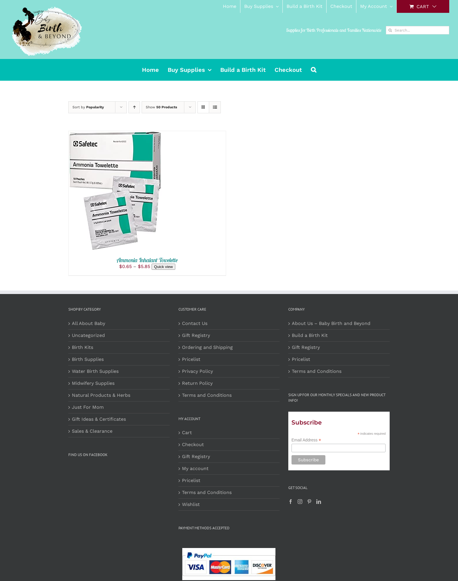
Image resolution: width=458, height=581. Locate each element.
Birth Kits (82, 347)
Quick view (163, 267)
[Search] (390, 30)
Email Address (306, 440)
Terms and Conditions (207, 395)
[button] (313, 70)
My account (195, 468)
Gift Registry (196, 335)
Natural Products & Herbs (101, 395)
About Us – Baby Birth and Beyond (331, 323)
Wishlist (191, 504)
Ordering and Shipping (207, 347)
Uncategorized (88, 335)
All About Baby (88, 323)
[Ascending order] (134, 107)
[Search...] (417, 30)
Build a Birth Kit (310, 335)
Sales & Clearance (92, 431)
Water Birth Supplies (95, 371)
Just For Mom (88, 407)
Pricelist (191, 359)
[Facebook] (290, 501)
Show (161, 107)
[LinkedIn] (318, 501)
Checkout (193, 444)
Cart (187, 432)
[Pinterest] (309, 501)
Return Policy (197, 383)
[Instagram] (300, 501)
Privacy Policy (197, 371)
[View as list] (215, 107)
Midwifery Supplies (93, 383)
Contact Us (194, 323)
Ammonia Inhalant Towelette (147, 260)
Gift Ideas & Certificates (99, 419)
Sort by (88, 107)
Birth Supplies (88, 359)
